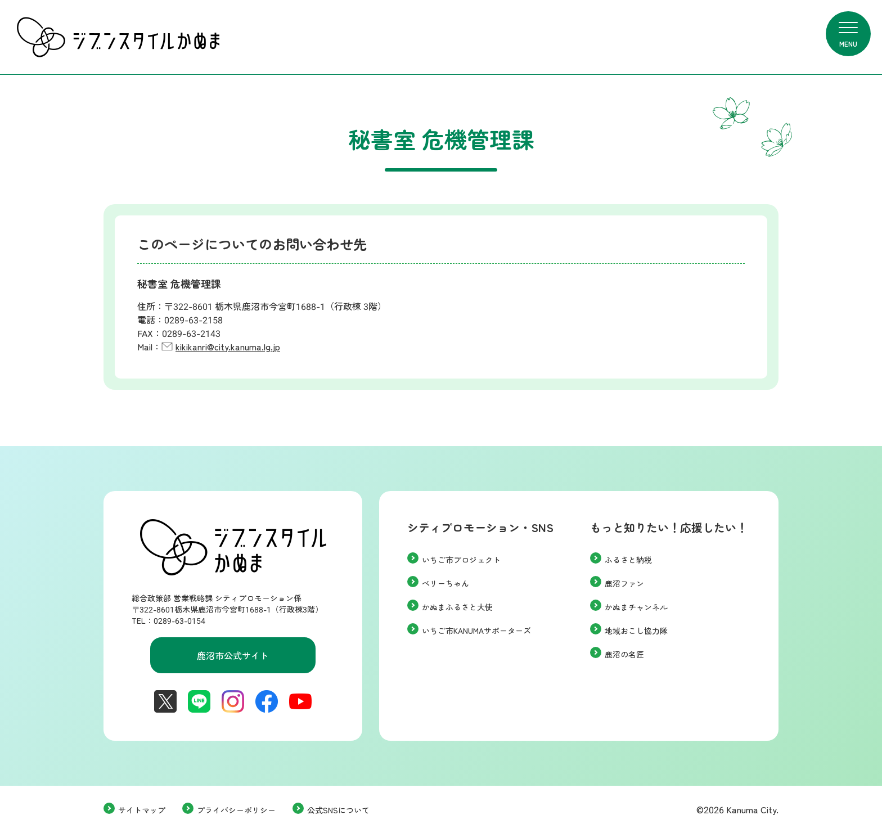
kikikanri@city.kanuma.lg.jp (228, 346)
